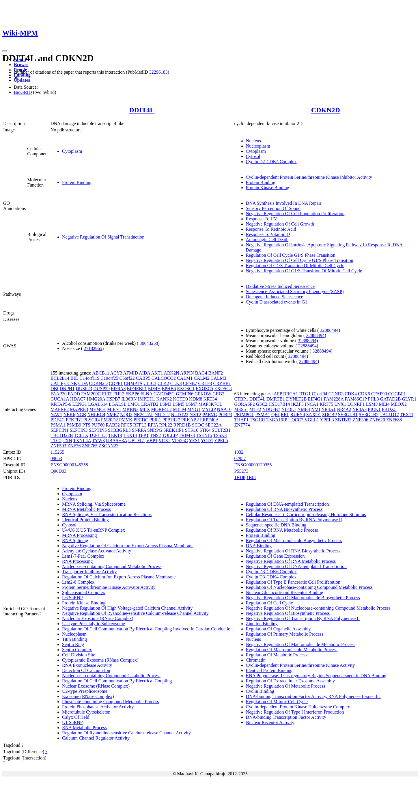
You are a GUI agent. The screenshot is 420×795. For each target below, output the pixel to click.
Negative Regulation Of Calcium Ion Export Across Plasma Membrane (127, 545)
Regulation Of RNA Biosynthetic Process (284, 509)
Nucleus (253, 140)
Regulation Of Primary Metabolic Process (284, 634)
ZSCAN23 (108, 445)
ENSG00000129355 (253, 464)
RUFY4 (297, 414)
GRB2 (218, 393)
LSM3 (165, 404)
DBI (55, 388)
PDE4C (58, 419)
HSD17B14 (279, 404)
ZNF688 (394, 419)
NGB (81, 414)
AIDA (144, 372)
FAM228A (334, 398)
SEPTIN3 (78, 430)
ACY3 (116, 372)
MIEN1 (114, 409)
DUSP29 (101, 388)
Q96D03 (58, 471)
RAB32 (113, 424)
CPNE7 (190, 383)
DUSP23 (84, 388)
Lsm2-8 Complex (78, 582)
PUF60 (98, 424)
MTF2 (255, 409)
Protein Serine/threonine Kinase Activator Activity (108, 587)
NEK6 (69, 414)
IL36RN (129, 398)
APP (278, 393)
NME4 (303, 409)
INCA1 (311, 404)
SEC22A (213, 424)
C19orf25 (109, 378)
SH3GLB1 (347, 414)
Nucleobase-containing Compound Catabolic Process (111, 675)
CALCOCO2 (164, 378)
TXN (67, 440)
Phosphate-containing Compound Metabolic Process (110, 701)
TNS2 (155, 435)
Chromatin (256, 660)
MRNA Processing (79, 535)
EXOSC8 (223, 388)
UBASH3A (116, 440)
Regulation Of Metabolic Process (276, 654)
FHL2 (118, 393)
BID (74, 378)
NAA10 (224, 409)
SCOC (198, 424)
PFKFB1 (74, 419)
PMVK (125, 419)
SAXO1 (313, 414)
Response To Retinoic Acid (271, 229)
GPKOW (203, 393)
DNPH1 (67, 388)
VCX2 (164, 440)
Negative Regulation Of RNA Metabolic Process (291, 561)
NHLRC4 (96, 414)
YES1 (194, 440)
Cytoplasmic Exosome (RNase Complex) (100, 660)
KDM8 (195, 398)
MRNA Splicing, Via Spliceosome (94, 504)
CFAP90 (379, 393)
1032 (239, 452)
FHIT (107, 393)
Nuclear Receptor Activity (270, 722)
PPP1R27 (171, 419)
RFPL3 (139, 424)
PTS (86, 424)
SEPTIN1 (59, 430)
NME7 (113, 414)
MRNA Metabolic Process (86, 509)
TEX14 (130, 435)
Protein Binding (77, 182)
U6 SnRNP (72, 597)
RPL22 (165, 424)
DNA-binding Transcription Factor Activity (286, 717)
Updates (22, 80)
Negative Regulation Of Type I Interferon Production (295, 712)
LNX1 (340, 404)
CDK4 (351, 393)
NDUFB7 (271, 409)
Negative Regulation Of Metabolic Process (285, 686)
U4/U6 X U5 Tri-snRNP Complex (93, 530)
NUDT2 (162, 414)
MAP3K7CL (210, 404)
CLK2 (163, 383)
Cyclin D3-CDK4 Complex (271, 576)
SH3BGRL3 (119, 430)
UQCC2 (295, 419)
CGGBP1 (397, 393)
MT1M (179, 409)
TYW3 (98, 440)
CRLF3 (205, 383)
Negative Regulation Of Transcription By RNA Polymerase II (303, 618)
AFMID (130, 372)
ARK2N (171, 372)
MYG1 (193, 409)
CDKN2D (325, 110)
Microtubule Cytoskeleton (86, 712)
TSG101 (257, 419)
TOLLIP (170, 435)
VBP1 (151, 440)
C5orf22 (127, 378)
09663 (56, 458)
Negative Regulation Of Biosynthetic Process (288, 613)
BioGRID (23, 92)
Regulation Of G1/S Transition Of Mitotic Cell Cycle (295, 265)
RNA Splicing (75, 540)
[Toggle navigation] (4, 51)
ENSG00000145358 (69, 464)
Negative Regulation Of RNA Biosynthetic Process (293, 550)
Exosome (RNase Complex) (88, 696)
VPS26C (180, 440)
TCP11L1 (98, 435)
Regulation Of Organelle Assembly (278, 628)
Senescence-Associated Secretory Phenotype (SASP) (295, 291)
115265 (57, 452)
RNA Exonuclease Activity (87, 665)
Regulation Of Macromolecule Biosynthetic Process (294, 540)
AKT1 (157, 372)
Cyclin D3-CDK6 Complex (271, 571)
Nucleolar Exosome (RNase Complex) (97, 618)
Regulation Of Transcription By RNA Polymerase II (294, 519)
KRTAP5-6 (61, 404)
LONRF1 (356, 404)
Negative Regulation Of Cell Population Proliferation (295, 213)
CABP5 (143, 378)
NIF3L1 (288, 409)
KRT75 (326, 404)
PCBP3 (225, 414)
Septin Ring (73, 644)
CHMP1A (133, 383)
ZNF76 (74, 445)
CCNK (70, 383)
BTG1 (305, 393)
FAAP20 (59, 393)
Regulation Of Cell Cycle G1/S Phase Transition (290, 255)
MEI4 (384, 404)
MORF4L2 (161, 409)
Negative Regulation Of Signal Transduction (103, 236)
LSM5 (178, 404)
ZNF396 (360, 419)
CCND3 (336, 393)
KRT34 (210, 398)
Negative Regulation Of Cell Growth (280, 223)
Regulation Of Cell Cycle (269, 602)
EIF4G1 (315, 398)
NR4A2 (344, 409)
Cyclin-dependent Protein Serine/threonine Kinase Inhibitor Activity (309, 177)
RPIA (153, 424)
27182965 (93, 348)
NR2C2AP (144, 414)
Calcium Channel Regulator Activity (96, 738)
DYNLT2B (296, 398)
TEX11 (406, 414)
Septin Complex (77, 649)
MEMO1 (97, 409)
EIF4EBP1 (137, 388)
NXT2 (195, 414)
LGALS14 (98, 404)
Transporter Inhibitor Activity (89, 571)
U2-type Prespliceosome (84, 691)
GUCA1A (60, 398)
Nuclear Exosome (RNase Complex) (96, 686)
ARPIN (187, 372)
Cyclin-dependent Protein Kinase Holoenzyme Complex (298, 706)
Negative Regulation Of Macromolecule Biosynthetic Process (303, 597)
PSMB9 (74, 424)
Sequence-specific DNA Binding (276, 524)
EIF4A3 (118, 388)
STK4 (204, 430)
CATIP (57, 383)
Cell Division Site (78, 654)
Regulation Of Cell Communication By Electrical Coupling (117, 680)
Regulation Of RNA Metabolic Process (282, 530)
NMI (315, 409)
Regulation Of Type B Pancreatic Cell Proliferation (293, 582)
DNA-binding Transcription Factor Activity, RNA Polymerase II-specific (313, 696)
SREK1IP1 (173, 430)
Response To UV (261, 218)
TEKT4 (115, 435)
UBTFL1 (136, 440)
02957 (240, 458)
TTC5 (56, 440)
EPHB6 (169, 388)
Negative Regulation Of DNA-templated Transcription (296, 566)
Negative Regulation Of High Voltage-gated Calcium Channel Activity (127, 608)
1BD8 (239, 477)
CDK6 (364, 393)
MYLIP (208, 409)
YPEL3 (327, 419)
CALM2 (201, 378)
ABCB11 (100, 372)
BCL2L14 (60, 378)
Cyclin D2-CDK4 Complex (271, 161)
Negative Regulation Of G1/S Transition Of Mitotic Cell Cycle (304, 270)
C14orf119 (89, 378)
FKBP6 (132, 393)
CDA (83, 383)
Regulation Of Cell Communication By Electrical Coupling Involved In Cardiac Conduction (147, 628)
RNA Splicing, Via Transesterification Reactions (107, 514)
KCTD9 (180, 398)
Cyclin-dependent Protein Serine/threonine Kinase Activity (300, 665)
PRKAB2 (190, 419)
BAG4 (201, 372)
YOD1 (207, 440)
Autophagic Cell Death (267, 239)
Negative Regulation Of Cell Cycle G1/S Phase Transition (299, 260)
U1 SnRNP (72, 722)
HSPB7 (113, 398)
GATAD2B (390, 398)
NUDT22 (179, 414)
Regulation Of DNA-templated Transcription (287, 504)
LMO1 (134, 404)
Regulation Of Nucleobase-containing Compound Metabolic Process (309, 587)
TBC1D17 (389, 414)
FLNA (146, 393)
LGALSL (117, 404)
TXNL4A (82, 440)
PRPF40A (209, 419)
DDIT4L (141, 110)
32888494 (329, 330)
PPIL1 (155, 419)
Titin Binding (74, 639)
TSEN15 (204, 435)
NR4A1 (328, 409)
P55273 (241, 471)
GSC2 (261, 404)
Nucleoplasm (258, 146)
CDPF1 (116, 383)
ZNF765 (89, 445)
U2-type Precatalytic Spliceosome (93, 623)
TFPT (143, 435)
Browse (21, 64)
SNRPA (139, 430)
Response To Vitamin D (268, 234)
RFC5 (126, 424)
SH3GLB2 (368, 414)
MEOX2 (399, 404)
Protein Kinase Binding (267, 187)
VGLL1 (312, 419)
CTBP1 (241, 398)
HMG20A (96, 398)
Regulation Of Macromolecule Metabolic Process (291, 649)
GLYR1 (409, 398)
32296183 (158, 72)
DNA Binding (259, 545)
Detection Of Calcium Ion (86, 670)
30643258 (148, 343)
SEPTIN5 (98, 430)
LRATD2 (149, 404)
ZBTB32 (343, 419)
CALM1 (185, 378)
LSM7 (191, 404)
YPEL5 (221, 440)
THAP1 (241, 419)
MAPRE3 (79, 409)
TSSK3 (220, 435)
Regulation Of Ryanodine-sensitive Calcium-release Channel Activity (126, 732)
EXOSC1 (185, 388)
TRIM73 (187, 435)
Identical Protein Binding (85, 519)
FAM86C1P (356, 398)
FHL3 (373, 398)
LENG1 (79, 404)
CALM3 (218, 378)
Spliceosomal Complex (83, 592)
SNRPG (154, 430)
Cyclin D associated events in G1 (276, 301)
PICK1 (374, 409)
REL (285, 414)
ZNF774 (242, 424)
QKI (275, 414)
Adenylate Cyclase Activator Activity (96, 550)
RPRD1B (182, 424)
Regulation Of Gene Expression (275, 556)
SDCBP (329, 414)
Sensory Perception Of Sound (273, 208)
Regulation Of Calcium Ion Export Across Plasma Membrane (119, 576)
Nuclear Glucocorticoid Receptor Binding (284, 592)
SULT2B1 (221, 430)
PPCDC (141, 419)
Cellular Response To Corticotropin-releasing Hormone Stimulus (306, 514)
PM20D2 (109, 419)
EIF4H (154, 388)
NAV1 (56, 414)
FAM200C (91, 393)
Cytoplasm (72, 151)
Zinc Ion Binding (262, 623)
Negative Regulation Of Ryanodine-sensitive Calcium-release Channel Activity (135, 613)
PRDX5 (389, 409)
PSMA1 (58, 424)
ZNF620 (377, 419)
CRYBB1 (222, 383)
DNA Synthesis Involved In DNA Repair (284, 203)
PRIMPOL (244, 414)
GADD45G (164, 393)
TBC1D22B (62, 435)
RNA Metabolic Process (84, 727)
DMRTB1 (275, 398)
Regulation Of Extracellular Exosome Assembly (290, 680)
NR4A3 (359, 409)
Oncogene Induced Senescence (274, 296)
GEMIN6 (184, 393)
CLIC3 (149, 383)
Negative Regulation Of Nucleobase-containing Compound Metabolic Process (318, 608)
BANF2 (215, 372)
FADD (74, 393)
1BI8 (251, 477)
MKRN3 (130, 409)
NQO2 (126, 414)
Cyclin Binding (260, 691)
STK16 (191, 430)
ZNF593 (58, 445)
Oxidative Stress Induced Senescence (280, 286)
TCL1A (81, 435)
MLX (145, 409)
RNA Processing (77, 561)
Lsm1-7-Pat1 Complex (83, 556)
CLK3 (176, 383)
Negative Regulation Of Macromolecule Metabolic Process (300, 644)
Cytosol (253, 156)
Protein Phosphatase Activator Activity (98, 706)
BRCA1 (290, 393)
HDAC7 (77, 398)
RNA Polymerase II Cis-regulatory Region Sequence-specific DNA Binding (316, 675)
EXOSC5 (204, 388)
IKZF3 (297, 404)
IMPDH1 (146, 398)
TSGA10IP (276, 419)
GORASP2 (244, 404)
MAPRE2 (60, 409)
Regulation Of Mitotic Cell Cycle (277, 701)
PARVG (209, 414)
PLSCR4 (91, 419)
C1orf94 (319, 393)
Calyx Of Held (75, 717)
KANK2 (164, 398)
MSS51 (241, 409)
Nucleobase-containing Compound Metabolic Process (111, 566)
